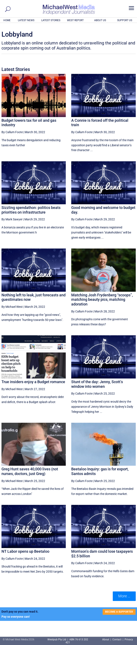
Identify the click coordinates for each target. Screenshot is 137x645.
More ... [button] (124, 596)
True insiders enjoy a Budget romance (33, 382)
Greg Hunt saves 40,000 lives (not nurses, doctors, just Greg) (29, 471)
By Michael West (12, 306)
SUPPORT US (124, 20)
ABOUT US (100, 20)
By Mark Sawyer (12, 219)
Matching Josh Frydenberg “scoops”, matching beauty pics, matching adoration (102, 299)
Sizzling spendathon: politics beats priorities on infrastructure (30, 209)
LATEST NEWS (26, 20)
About (106, 639)
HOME (7, 20)
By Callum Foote (12, 132)
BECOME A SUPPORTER (119, 611)
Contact (116, 639)
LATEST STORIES (50, 20)
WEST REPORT (75, 20)
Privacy (129, 639)
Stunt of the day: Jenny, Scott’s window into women (97, 384)
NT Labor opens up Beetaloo (25, 551)
